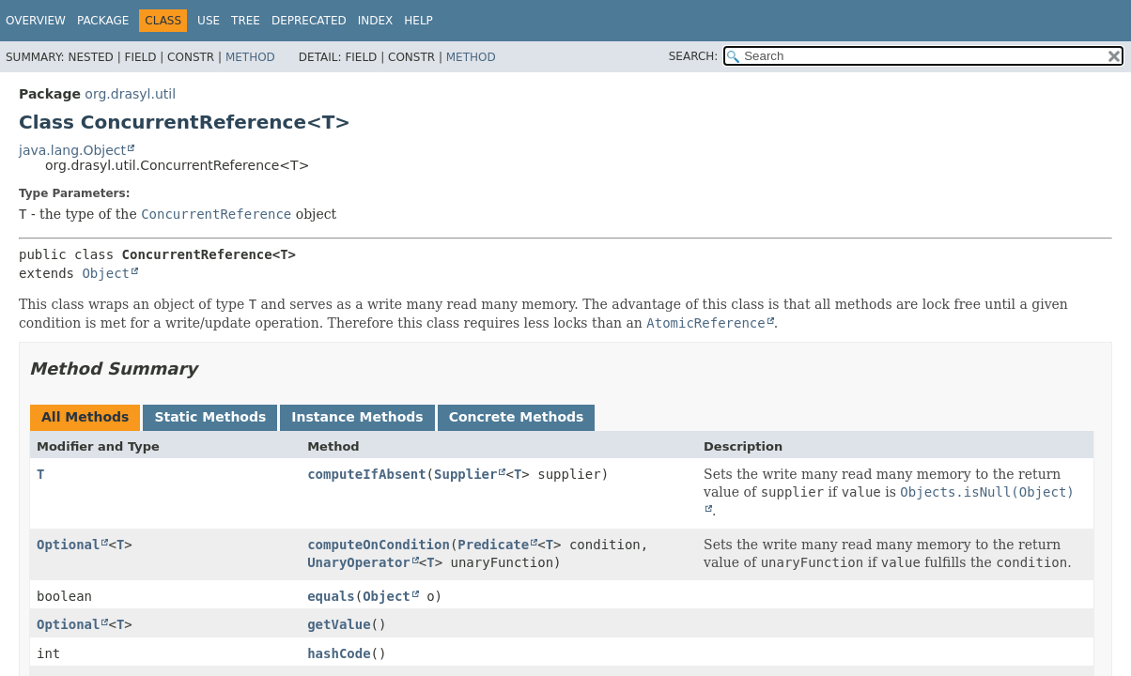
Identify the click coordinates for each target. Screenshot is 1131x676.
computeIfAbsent (366, 474)
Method (250, 57)
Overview (36, 20)
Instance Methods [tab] (357, 416)
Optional (68, 544)
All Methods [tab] (85, 416)
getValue (338, 624)
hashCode (338, 653)
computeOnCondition (378, 544)
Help (418, 20)
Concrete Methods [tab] (516, 416)
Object (106, 273)
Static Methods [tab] (210, 416)
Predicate (493, 544)
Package (103, 20)
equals (331, 596)
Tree (245, 20)
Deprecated (309, 20)
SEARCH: (694, 56)
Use (208, 20)
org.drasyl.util (130, 93)
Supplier (465, 474)
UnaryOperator (359, 562)
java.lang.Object (72, 150)
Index (376, 20)
